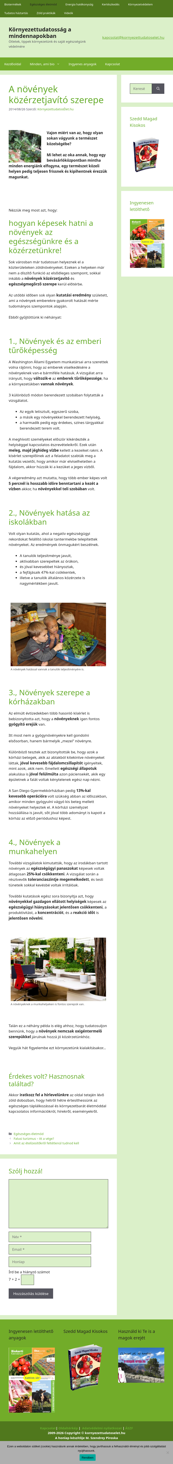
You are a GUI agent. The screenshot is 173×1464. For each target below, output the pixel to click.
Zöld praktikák (46, 13)
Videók (68, 13)
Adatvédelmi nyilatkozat (102, 1428)
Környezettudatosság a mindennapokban (40, 32)
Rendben (88, 1457)
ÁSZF (129, 1428)
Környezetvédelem (140, 4)
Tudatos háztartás (16, 13)
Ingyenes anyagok (82, 64)
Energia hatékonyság (79, 4)
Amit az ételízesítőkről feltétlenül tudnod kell (46, 1143)
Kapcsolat (112, 64)
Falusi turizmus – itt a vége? (34, 1139)
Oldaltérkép (68, 1428)
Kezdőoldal (12, 64)
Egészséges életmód (43, 4)
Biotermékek (12, 4)
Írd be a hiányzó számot (29, 1271)
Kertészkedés (110, 4)
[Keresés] (158, 88)
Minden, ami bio (47, 63)
